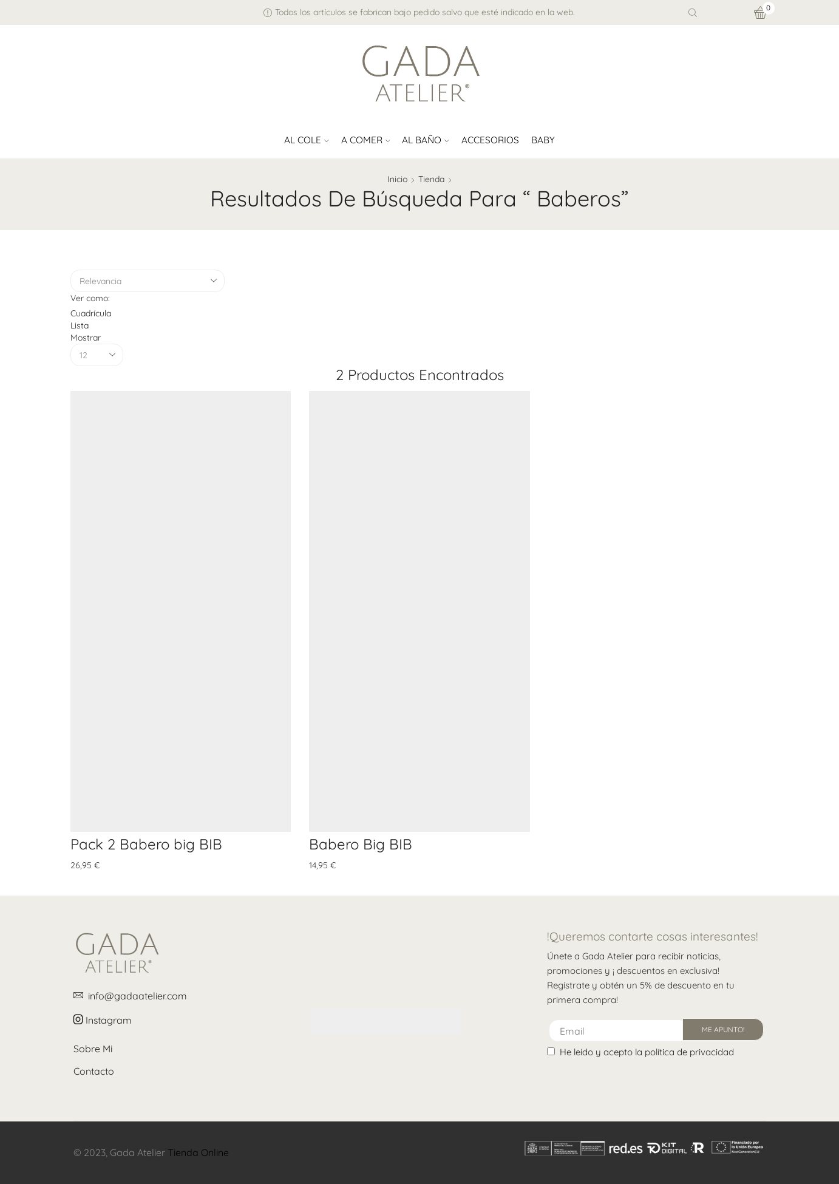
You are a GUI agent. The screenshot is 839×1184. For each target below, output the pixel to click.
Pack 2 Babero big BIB (146, 844)
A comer (365, 140)
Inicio (397, 179)
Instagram (102, 1020)
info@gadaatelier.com (130, 996)
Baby (543, 140)
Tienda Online (198, 1152)
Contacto (93, 1071)
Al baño (425, 140)
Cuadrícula (90, 313)
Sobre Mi (92, 1049)
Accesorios (490, 140)
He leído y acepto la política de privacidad (647, 1052)
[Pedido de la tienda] (147, 281)
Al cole (306, 140)
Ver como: (90, 298)
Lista (79, 325)
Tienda (431, 179)
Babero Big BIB (360, 844)
